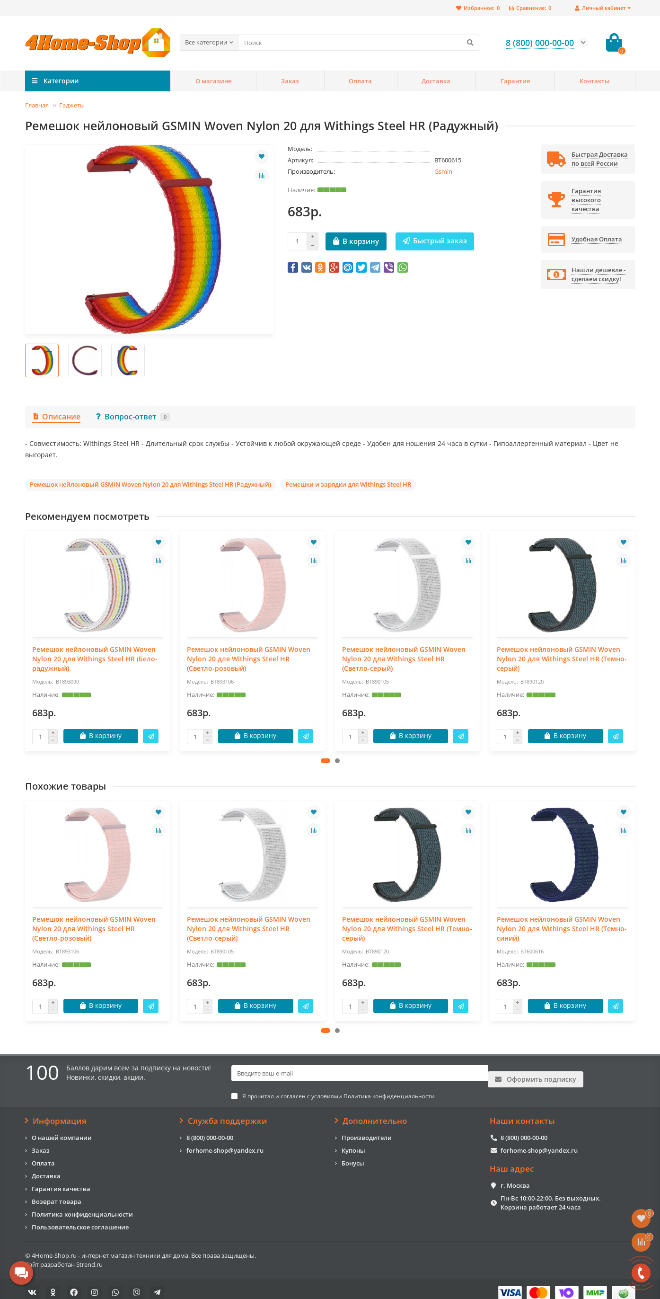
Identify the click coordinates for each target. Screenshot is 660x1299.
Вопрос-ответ (132, 416)
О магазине (213, 81)
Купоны (353, 1142)
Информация (56, 1113)
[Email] (359, 1074)
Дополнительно (371, 1113)
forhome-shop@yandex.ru (225, 1142)
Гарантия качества (61, 1180)
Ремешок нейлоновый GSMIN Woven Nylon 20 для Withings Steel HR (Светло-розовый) (248, 659)
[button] (325, 760)
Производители (367, 1129)
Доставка (436, 81)
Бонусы (353, 1155)
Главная (37, 105)
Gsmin (443, 171)
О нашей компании (62, 1129)
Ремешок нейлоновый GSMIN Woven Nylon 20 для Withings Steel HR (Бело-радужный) (95, 659)
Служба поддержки (223, 1113)
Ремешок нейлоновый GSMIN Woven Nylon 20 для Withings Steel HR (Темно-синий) (562, 929)
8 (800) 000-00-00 (209, 1129)
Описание (56, 416)
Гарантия (515, 81)
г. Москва (515, 1178)
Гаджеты (72, 105)
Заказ (290, 81)
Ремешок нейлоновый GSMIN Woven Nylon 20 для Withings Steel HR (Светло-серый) (404, 659)
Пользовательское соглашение (80, 1219)
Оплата (360, 81)
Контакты (595, 81)
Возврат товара (56, 1193)
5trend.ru (89, 1256)
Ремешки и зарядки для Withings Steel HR (348, 484)
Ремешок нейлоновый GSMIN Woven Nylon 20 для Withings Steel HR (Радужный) (150, 484)
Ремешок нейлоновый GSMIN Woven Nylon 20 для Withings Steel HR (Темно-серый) (562, 659)
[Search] (359, 43)
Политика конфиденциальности (82, 1206)
